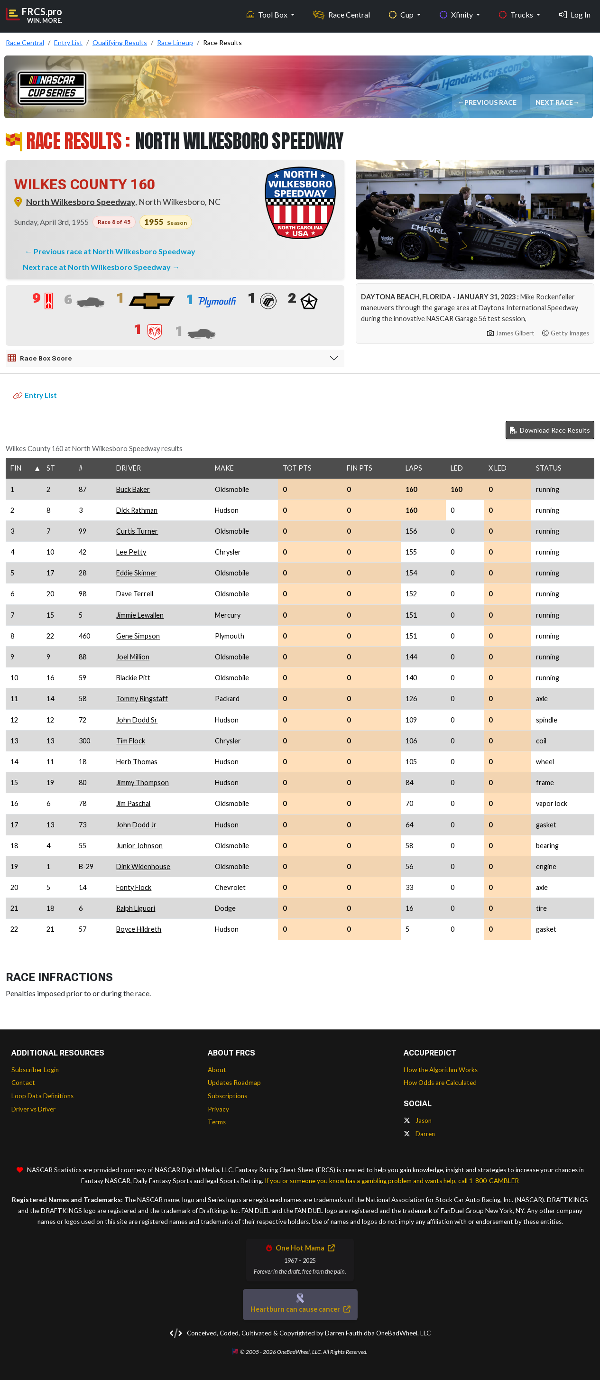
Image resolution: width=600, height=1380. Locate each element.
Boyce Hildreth (138, 929)
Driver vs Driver (33, 1109)
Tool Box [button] (268, 14)
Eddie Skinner (136, 573)
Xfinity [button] (457, 14)
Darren (419, 1134)
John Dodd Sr (136, 720)
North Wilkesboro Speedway (80, 202)
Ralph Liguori (135, 908)
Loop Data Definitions (42, 1096)
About (217, 1070)
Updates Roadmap (234, 1082)
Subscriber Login (35, 1070)
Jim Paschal (133, 803)
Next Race (554, 102)
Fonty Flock (133, 887)
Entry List (35, 395)
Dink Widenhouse (143, 866)
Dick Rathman (136, 510)
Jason (418, 1120)
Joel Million (132, 657)
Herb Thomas (136, 762)
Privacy (218, 1109)
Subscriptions (227, 1096)
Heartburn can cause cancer (300, 1309)
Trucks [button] (517, 14)
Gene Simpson (138, 636)
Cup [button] (402, 14)
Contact (23, 1082)
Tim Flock (130, 741)
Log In (575, 14)
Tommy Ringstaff (142, 699)
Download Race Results (550, 430)
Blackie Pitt (133, 678)
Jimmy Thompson (142, 782)
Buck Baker (133, 489)
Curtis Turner (137, 531)
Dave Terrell (134, 594)
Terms (217, 1122)
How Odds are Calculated (440, 1082)
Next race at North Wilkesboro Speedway (97, 266)
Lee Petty (131, 552)
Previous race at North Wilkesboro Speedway (114, 251)
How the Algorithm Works (441, 1070)
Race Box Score (40, 358)
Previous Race (491, 102)
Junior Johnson (139, 846)
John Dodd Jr (136, 825)
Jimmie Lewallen (140, 615)
